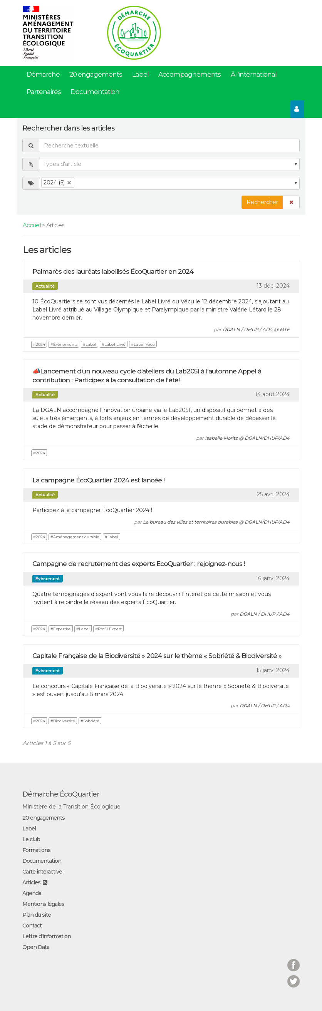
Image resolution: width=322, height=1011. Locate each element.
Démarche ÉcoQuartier (60, 794)
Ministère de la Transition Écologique (71, 806)
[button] (291, 202)
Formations (36, 850)
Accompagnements (189, 74)
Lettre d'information (46, 936)
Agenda (31, 893)
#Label (89, 344)
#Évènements (63, 344)
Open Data (35, 947)
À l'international (254, 74)
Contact (32, 925)
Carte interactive (42, 871)
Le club (31, 839)
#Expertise (60, 628)
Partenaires (44, 91)
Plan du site (36, 914)
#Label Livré (114, 344)
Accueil (32, 225)
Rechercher (262, 202)
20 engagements (95, 74)
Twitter (293, 976)
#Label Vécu (143, 344)
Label (140, 74)
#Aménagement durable (74, 536)
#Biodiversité (62, 720)
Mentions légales (43, 904)
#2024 (39, 344)
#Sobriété (89, 720)
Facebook (293, 960)
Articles (31, 882)
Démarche (43, 74)
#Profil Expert (108, 628)
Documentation (94, 91)
